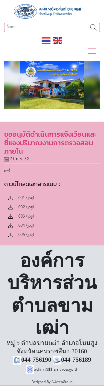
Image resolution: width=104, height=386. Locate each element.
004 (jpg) (21, 226)
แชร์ (7, 171)
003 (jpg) (21, 216)
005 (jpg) (21, 235)
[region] (52, 85)
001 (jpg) (21, 198)
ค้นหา (93, 27)
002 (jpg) (21, 207)
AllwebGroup (62, 381)
